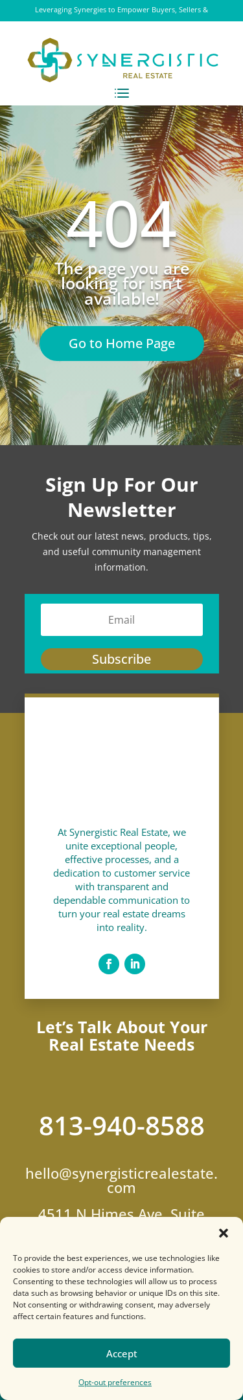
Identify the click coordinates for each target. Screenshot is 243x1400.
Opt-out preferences (115, 1382)
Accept (121, 1353)
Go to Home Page (122, 343)
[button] (223, 1233)
